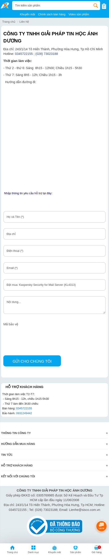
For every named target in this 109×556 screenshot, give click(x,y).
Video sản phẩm (78, 14)
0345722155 (24, 54)
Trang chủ (8, 21)
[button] (33, 550)
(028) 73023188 (47, 54)
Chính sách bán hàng (51, 14)
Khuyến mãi (27, 14)
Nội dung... (54, 305)
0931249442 (24, 413)
